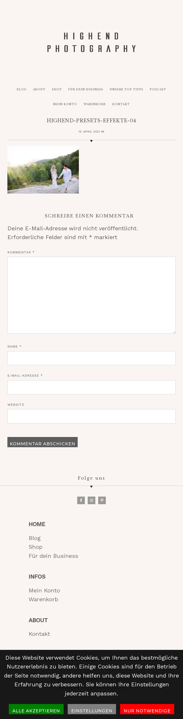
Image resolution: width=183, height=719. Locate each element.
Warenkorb (43, 599)
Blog (35, 538)
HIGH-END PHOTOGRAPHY (91, 42)
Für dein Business (53, 556)
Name (14, 346)
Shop (35, 547)
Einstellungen (91, 710)
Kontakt (39, 634)
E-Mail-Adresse (25, 375)
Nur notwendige (147, 710)
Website (15, 404)
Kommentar (21, 252)
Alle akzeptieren (36, 710)
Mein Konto (44, 590)
